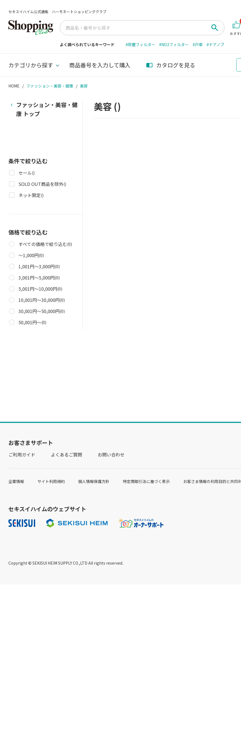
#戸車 (198, 44)
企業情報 (16, 481)
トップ (47, 109)
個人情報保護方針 (93, 481)
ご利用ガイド (21, 454)
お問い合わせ (111, 454)
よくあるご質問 (66, 454)
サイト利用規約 (51, 481)
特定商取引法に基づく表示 (146, 481)
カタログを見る (170, 65)
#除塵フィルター (140, 44)
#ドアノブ (215, 44)
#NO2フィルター (174, 44)
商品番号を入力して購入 (99, 65)
